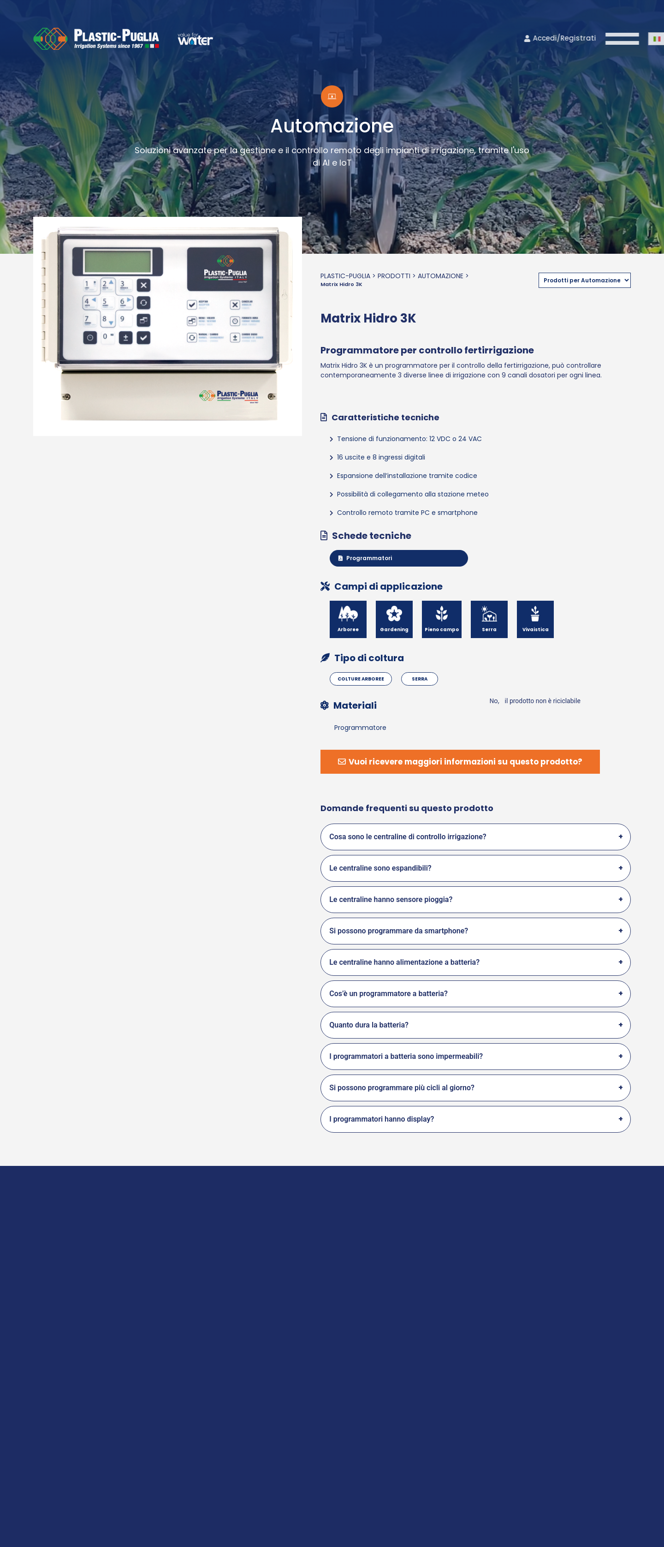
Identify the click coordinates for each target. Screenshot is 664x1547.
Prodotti (394, 276)
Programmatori (365, 558)
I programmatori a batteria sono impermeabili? (406, 1056)
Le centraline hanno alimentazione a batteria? (404, 962)
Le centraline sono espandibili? (380, 868)
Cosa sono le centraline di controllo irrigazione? (407, 836)
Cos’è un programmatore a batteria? (388, 993)
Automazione (440, 276)
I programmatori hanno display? (381, 1119)
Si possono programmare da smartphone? (398, 930)
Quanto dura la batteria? (369, 1025)
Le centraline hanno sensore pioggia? (390, 899)
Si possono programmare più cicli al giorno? (401, 1087)
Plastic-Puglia (345, 276)
